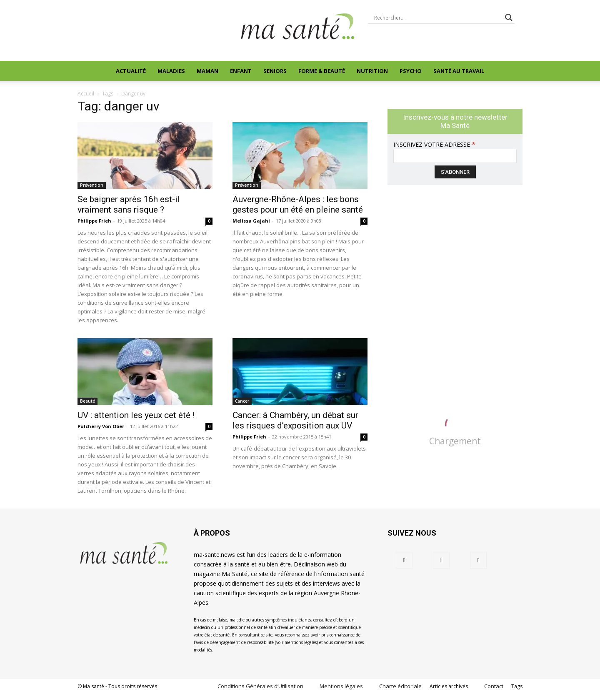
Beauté (87, 401)
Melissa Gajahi (251, 221)
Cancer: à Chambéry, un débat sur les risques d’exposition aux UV (295, 420)
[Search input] (437, 17)
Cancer (242, 401)
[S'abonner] (455, 171)
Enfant (241, 71)
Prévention (91, 185)
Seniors (275, 71)
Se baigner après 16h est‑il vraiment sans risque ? (129, 204)
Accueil (86, 93)
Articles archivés (449, 686)
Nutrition (372, 71)
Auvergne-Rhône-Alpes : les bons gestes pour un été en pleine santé (297, 204)
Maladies (171, 71)
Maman (207, 71)
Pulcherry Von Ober (101, 426)
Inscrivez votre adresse (434, 144)
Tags (516, 686)
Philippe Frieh (94, 221)
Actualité (131, 71)
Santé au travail (458, 71)
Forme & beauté (321, 71)
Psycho (411, 71)
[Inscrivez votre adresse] (455, 156)
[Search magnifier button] (509, 17)
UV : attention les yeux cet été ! (136, 415)
